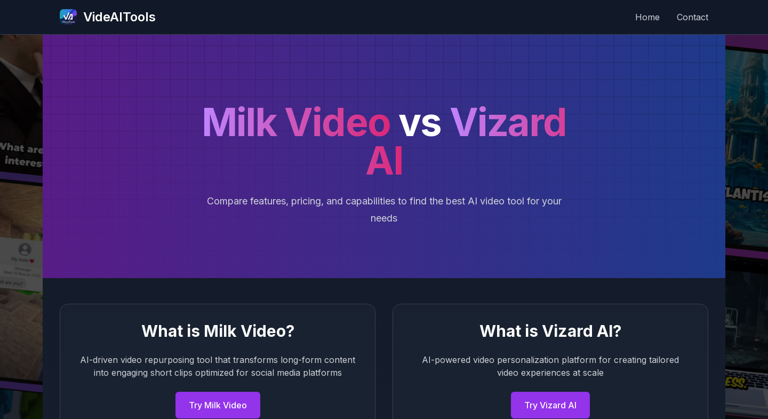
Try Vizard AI (550, 405)
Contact (692, 17)
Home (647, 17)
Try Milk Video (218, 405)
